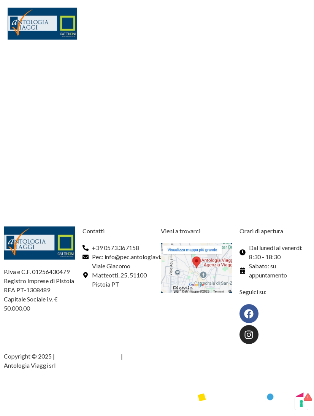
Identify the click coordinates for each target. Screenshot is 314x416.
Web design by (23, 386)
